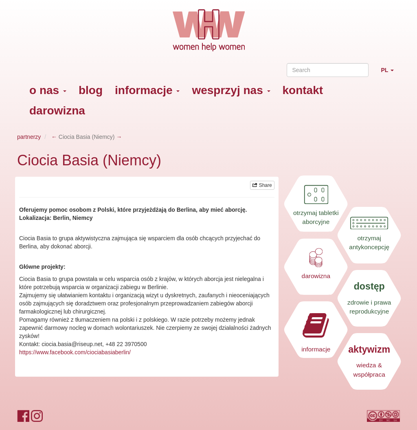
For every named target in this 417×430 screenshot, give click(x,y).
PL (390, 73)
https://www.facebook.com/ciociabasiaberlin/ (75, 352)
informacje (147, 90)
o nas (47, 90)
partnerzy (29, 137)
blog (91, 90)
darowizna (57, 110)
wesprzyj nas (231, 90)
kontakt (303, 90)
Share (262, 185)
